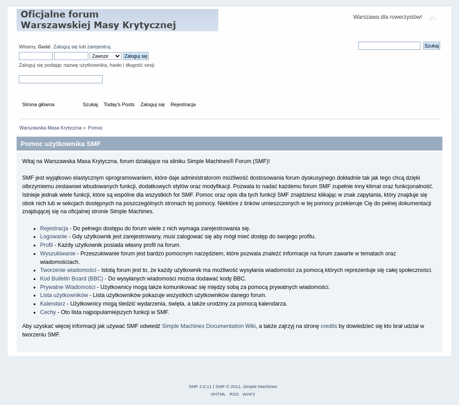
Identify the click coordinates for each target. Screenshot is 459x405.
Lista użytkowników (64, 295)
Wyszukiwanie (57, 253)
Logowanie (53, 236)
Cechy (48, 312)
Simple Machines (260, 386)
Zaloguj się (65, 46)
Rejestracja (54, 228)
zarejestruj (99, 46)
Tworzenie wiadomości (68, 270)
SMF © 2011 (228, 386)
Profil (46, 245)
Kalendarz (52, 304)
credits (328, 326)
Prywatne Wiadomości (67, 287)
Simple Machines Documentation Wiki (208, 326)
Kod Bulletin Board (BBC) (71, 279)
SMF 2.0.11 (200, 386)
